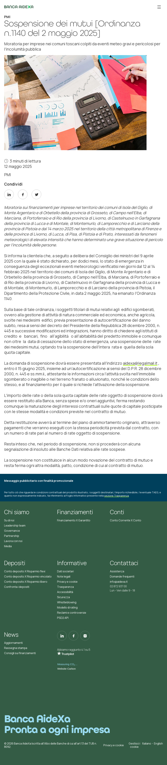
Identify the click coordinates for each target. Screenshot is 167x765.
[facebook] (23, 194)
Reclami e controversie (71, 613)
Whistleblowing (66, 602)
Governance (12, 531)
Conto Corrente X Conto (125, 520)
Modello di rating (67, 607)
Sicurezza (63, 597)
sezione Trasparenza (116, 495)
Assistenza (117, 571)
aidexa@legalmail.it (140, 363)
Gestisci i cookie (134, 745)
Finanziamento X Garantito (73, 520)
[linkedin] (9, 194)
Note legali (63, 576)
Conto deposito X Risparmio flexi (24, 571)
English (158, 743)
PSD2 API (62, 618)
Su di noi (9, 520)
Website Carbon (66, 668)
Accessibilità (65, 592)
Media (8, 546)
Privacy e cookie (67, 582)
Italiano (146, 743)
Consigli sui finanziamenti (20, 653)
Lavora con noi (13, 541)
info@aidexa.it (119, 582)
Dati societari (65, 571)
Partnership (11, 536)
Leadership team (14, 525)
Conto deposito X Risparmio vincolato (28, 576)
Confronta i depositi (16, 587)
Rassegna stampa (15, 648)
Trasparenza (65, 587)
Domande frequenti (122, 576)
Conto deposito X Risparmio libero (25, 582)
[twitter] (36, 194)
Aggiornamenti (13, 643)
